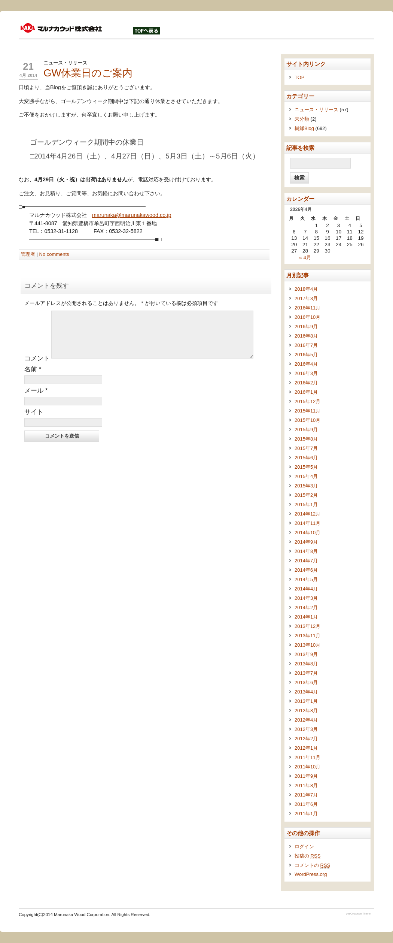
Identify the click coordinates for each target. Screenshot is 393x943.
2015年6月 (306, 457)
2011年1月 (306, 813)
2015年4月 (306, 476)
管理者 (28, 254)
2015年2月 (306, 495)
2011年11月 (307, 757)
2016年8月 (306, 336)
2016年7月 (306, 345)
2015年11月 (307, 411)
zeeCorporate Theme (358, 913)
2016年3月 (306, 373)
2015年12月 (307, 401)
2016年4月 (306, 364)
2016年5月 (306, 354)
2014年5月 (306, 579)
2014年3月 (306, 598)
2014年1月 (306, 617)
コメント (37, 367)
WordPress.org (311, 874)
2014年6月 (306, 570)
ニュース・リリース (65, 63)
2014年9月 (306, 542)
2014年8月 (306, 551)
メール (36, 399)
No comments (54, 254)
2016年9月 (306, 326)
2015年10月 (307, 420)
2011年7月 (306, 795)
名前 (33, 378)
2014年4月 (306, 589)
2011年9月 (306, 776)
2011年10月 (307, 767)
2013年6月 (306, 682)
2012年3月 (306, 729)
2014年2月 (306, 607)
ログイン (304, 846)
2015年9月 (306, 429)
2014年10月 (307, 532)
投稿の (307, 856)
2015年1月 (306, 504)
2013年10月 (307, 645)
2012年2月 (306, 738)
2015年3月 (306, 486)
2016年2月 (306, 383)
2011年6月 (306, 804)
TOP (299, 77)
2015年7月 (306, 448)
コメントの (312, 865)
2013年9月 (306, 654)
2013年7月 (306, 673)
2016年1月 (306, 392)
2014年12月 (307, 514)
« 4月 (305, 257)
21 (28, 66)
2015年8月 (306, 439)
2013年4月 (306, 692)
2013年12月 (307, 626)
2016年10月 (307, 317)
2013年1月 (306, 701)
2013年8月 (306, 664)
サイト (33, 420)
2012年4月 (306, 720)
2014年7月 (306, 560)
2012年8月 (306, 710)
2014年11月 (307, 523)
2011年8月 (306, 785)
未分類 (302, 119)
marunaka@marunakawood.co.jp (131, 215)
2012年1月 (306, 748)
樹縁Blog (304, 128)
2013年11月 (307, 635)
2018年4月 (306, 289)
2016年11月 (307, 308)
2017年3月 (306, 298)
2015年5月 (306, 467)
